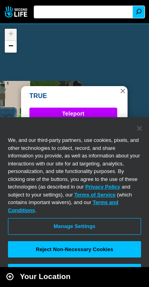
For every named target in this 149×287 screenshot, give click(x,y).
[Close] (139, 128)
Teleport (73, 113)
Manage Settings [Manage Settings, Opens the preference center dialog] (74, 226)
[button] (123, 91)
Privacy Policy (102, 187)
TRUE (38, 95)
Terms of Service (95, 195)
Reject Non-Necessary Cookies (74, 249)
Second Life (17, 12)
